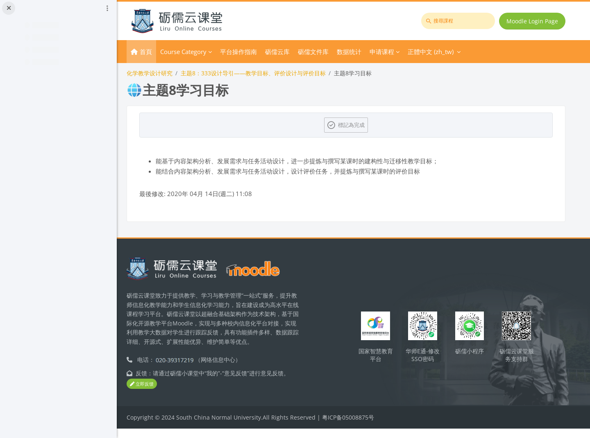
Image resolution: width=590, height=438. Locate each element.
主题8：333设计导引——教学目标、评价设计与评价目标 (267, 73)
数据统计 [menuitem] (363, 51)
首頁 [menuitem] (160, 51)
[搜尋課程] (459, 21)
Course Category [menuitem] (197, 51)
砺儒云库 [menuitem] (291, 51)
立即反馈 (156, 393)
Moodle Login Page (533, 21)
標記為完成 (358, 125)
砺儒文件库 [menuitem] (327, 51)
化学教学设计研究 (163, 73)
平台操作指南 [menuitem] (252, 51)
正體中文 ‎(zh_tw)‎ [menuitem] (444, 51)
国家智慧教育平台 (382, 359)
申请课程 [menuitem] (396, 51)
